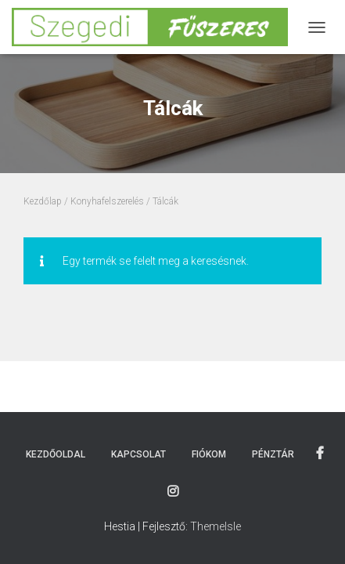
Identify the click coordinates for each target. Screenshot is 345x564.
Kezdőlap (42, 201)
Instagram (173, 492)
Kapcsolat (138, 454)
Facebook (320, 454)
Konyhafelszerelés (107, 201)
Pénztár (273, 454)
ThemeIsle (215, 526)
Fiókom (209, 454)
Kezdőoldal (55, 454)
